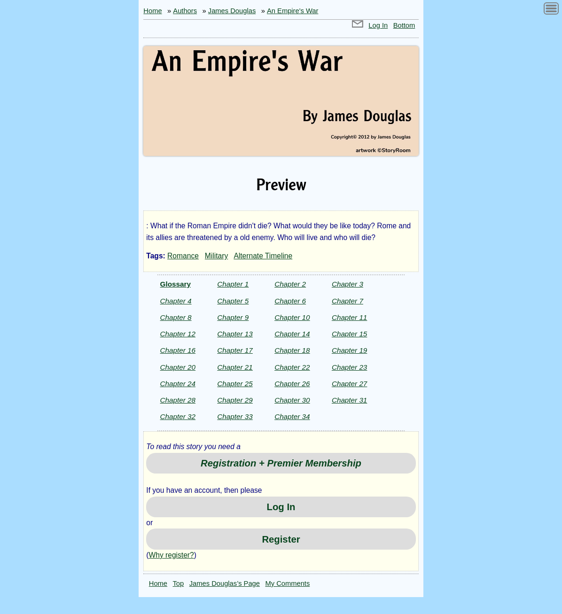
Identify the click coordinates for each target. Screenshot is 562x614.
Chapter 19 (349, 350)
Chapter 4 (176, 301)
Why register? (171, 555)
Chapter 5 (233, 301)
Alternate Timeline (263, 256)
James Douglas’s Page (224, 583)
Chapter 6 (290, 301)
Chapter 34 (292, 416)
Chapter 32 (177, 416)
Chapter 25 (234, 384)
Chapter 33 (234, 416)
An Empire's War (292, 11)
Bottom (404, 25)
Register (281, 539)
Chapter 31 (349, 400)
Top (178, 583)
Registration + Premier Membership (281, 463)
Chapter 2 (290, 284)
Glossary (175, 284)
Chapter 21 (234, 367)
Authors (185, 11)
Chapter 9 (233, 317)
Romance (183, 256)
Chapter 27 (349, 384)
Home (152, 11)
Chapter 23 (349, 367)
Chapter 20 (177, 367)
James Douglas (232, 11)
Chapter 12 (177, 334)
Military (216, 256)
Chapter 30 (292, 400)
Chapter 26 (292, 384)
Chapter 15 (349, 334)
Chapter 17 (234, 350)
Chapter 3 (347, 284)
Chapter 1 (233, 284)
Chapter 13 (234, 334)
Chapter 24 (177, 384)
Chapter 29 (234, 400)
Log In (378, 25)
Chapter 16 (177, 350)
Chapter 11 (349, 317)
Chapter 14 (292, 334)
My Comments (287, 583)
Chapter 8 (176, 317)
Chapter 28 (177, 400)
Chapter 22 (292, 367)
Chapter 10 (292, 317)
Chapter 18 (292, 350)
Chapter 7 (347, 301)
